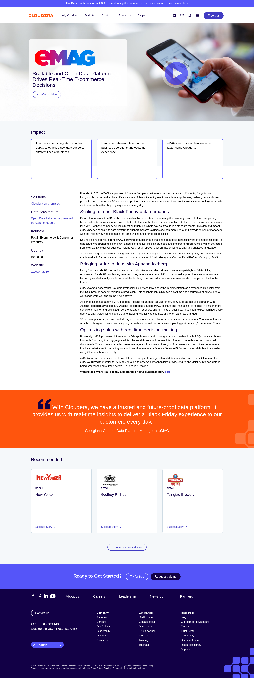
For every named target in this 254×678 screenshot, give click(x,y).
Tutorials (144, 644)
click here (141, 668)
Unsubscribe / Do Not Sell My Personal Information (122, 666)
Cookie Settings (147, 666)
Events (185, 626)
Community (187, 635)
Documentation (190, 640)
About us (72, 596)
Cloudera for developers (195, 621)
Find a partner (147, 631)
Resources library (191, 644)
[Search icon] (189, 16)
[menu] (182, 15)
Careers (99, 596)
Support (142, 15)
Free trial (213, 15)
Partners (186, 596)
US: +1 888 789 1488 (46, 624)
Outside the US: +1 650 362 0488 (54, 628)
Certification (146, 617)
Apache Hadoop (37, 668)
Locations (102, 635)
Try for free (137, 576)
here (167, 372)
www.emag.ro (40, 271)
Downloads (145, 626)
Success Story (44, 526)
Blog (183, 617)
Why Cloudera (69, 15)
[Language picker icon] (197, 16)
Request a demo (166, 576)
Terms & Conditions (68, 666)
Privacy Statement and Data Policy (89, 666)
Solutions (106, 15)
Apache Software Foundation (101, 668)
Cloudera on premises (45, 203)
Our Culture (103, 626)
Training (143, 640)
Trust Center (188, 631)
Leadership (127, 596)
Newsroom (158, 596)
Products (89, 15)
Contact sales (147, 621)
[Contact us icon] (174, 16)
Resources (125, 15)
